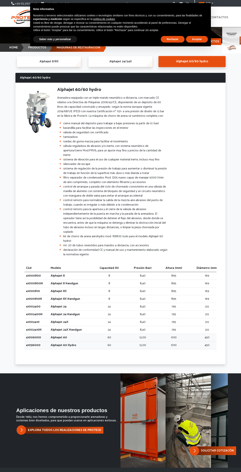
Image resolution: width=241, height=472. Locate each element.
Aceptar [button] (197, 39)
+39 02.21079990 (24, 3)
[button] (215, 450)
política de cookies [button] (104, 19)
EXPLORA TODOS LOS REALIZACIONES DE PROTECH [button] (61, 430)
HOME (13, 47)
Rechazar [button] (172, 39)
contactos (219, 17)
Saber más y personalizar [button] (55, 39)
